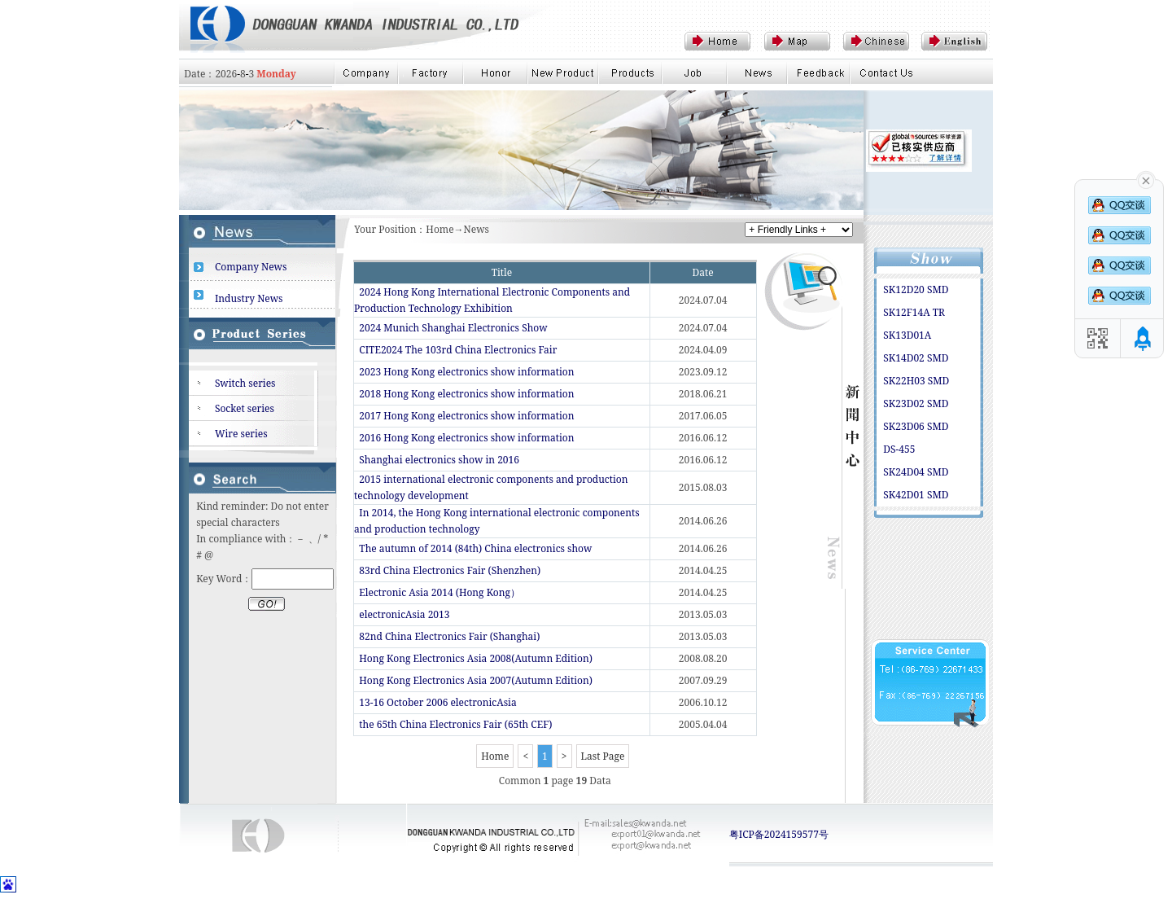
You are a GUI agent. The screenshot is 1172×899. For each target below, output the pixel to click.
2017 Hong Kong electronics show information (466, 416)
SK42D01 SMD (915, 495)
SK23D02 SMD (915, 403)
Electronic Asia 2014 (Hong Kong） (439, 592)
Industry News (249, 298)
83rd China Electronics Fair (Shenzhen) (449, 570)
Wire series (241, 434)
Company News (251, 267)
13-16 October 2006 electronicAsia (437, 702)
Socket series (244, 408)
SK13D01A (907, 335)
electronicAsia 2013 (404, 614)
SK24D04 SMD (915, 472)
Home (495, 756)
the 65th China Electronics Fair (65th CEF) (455, 724)
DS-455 (899, 449)
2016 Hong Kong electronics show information (466, 438)
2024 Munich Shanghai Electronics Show (453, 328)
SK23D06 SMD (915, 426)
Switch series (245, 383)
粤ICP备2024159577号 (779, 834)
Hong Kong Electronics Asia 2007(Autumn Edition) (476, 680)
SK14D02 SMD (915, 358)
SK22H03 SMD (916, 381)
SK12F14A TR (914, 312)
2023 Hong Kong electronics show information (466, 372)
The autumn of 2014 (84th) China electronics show (475, 548)
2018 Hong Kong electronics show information (466, 394)
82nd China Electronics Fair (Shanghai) (449, 636)
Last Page (603, 756)
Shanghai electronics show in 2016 (439, 460)
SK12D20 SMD (915, 289)
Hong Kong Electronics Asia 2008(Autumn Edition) (476, 658)
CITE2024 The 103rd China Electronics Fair (458, 350)
